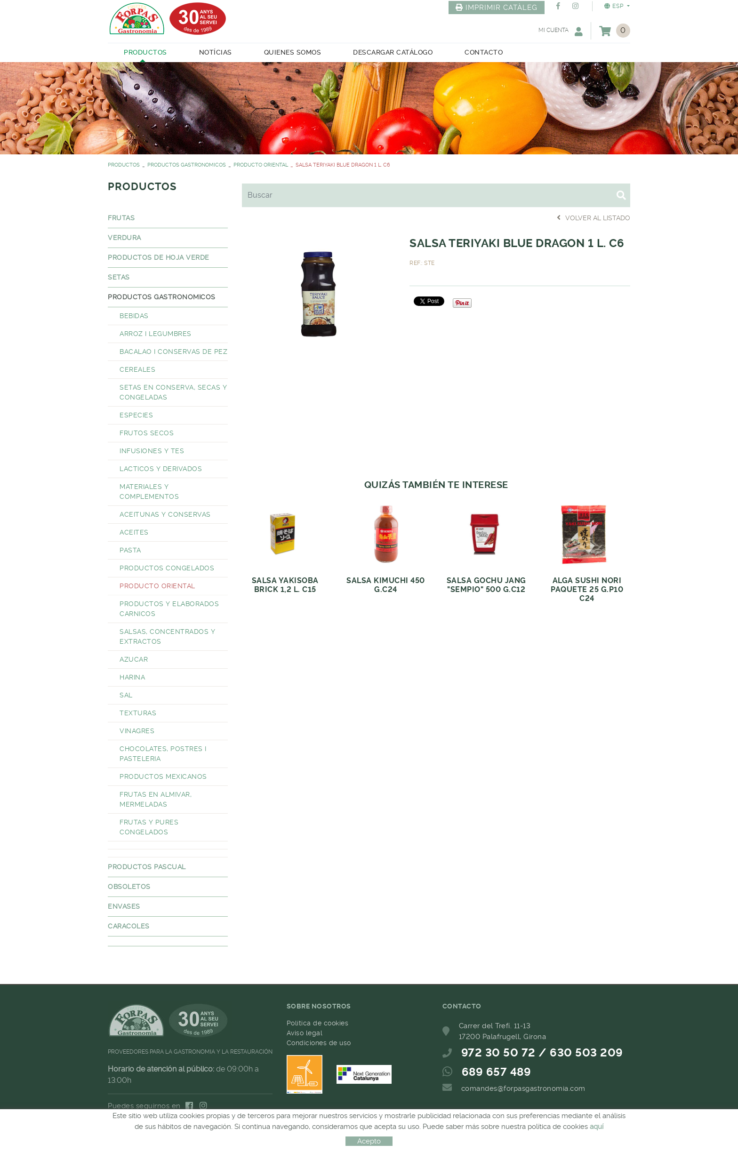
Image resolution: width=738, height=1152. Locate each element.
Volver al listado (593, 218)
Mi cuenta (560, 31)
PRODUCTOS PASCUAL (147, 867)
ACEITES (134, 532)
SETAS (119, 277)
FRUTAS (121, 218)
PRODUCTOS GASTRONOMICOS (186, 165)
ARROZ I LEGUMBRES (156, 333)
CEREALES (137, 369)
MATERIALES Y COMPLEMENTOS (149, 491)
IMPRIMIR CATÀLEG (496, 7)
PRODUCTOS (124, 165)
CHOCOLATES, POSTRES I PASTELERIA (163, 753)
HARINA (132, 677)
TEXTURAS (138, 713)
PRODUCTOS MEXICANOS (163, 776)
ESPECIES (136, 415)
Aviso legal (305, 1033)
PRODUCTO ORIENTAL (260, 165)
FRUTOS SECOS (147, 433)
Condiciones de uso (319, 1043)
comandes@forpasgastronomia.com (523, 1088)
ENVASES (124, 906)
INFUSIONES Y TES (152, 451)
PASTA (130, 550)
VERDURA (124, 237)
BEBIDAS (134, 316)
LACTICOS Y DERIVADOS (161, 468)
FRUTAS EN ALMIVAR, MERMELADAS (156, 799)
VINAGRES (137, 731)
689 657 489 (496, 1072)
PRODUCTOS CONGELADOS (167, 568)
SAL (126, 695)
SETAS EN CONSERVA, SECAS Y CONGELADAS (173, 392)
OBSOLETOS (129, 886)
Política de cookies (318, 1023)
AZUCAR (134, 659)
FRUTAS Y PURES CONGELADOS (149, 827)
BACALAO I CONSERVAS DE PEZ (173, 351)
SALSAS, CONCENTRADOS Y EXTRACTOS (167, 636)
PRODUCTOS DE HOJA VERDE (158, 257)
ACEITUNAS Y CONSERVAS (165, 514)
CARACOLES (129, 926)
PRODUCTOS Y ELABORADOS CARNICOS (169, 608)
